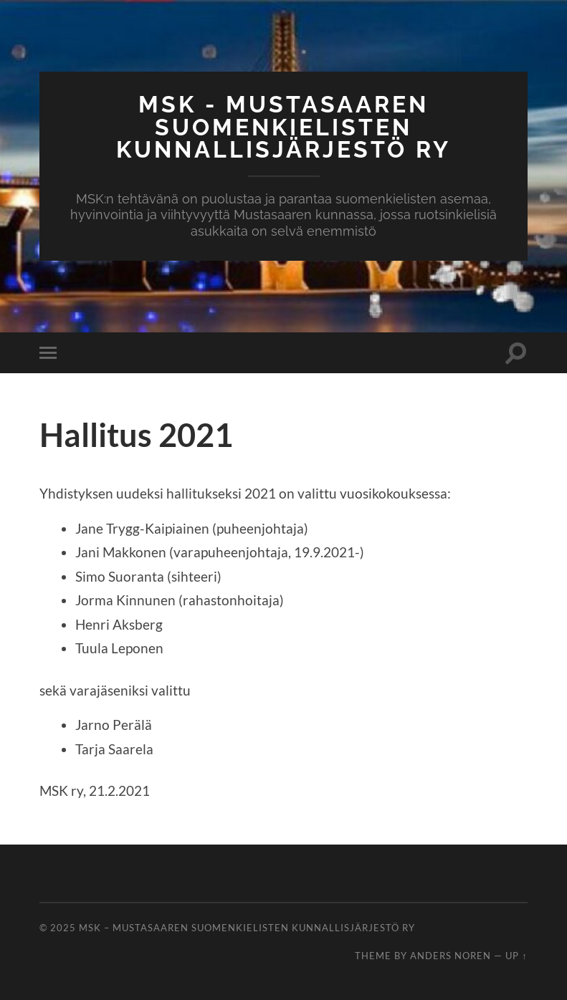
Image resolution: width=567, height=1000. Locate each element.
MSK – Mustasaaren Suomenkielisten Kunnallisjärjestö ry (247, 927)
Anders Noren (450, 955)
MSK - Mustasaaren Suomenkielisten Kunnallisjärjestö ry (283, 127)
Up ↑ (516, 955)
